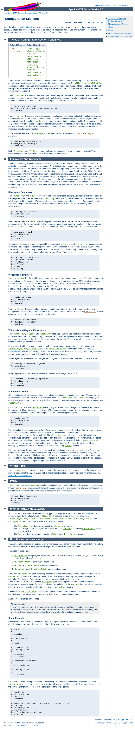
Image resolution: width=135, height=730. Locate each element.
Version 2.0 (43, 13)
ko (97, 23)
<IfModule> (32, 62)
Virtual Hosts (113, 27)
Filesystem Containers (20, 192)
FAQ (114, 5)
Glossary (121, 5)
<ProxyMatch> (34, 72)
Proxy (110, 30)
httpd (17, 98)
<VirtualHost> (34, 75)
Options (67, 446)
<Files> (31, 54)
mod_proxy (15, 51)
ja (93, 23)
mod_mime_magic (85, 133)
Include (75, 584)
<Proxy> (31, 70)
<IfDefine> (32, 59)
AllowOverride (25, 526)
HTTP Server (17, 13)
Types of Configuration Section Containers (117, 20)
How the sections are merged (120, 36)
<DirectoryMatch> (36, 51)
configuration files (26, 27)
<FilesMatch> (34, 56)
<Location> (32, 65)
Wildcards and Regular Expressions (27, 330)
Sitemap (129, 5)
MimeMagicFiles (42, 133)
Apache (7, 13)
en (84, 23)
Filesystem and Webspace (118, 24)
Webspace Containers (20, 275)
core (12, 48)
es (89, 23)
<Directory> (33, 48)
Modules (98, 5)
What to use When (18, 391)
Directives (107, 5)
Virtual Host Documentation (20, 475)
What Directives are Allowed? (120, 33)
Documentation (31, 13)
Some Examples (17, 618)
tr (102, 23)
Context (88, 513)
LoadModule (40, 121)
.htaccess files (76, 201)
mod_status (90, 312)
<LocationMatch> (35, 67)
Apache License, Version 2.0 (31, 725)
